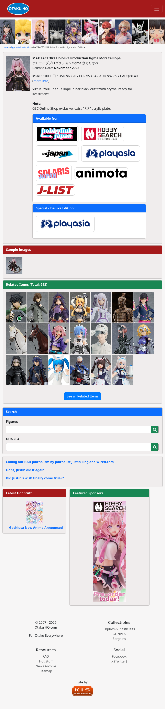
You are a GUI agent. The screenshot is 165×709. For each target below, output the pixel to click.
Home (5, 47)
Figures (12, 421)
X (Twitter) (119, 661)
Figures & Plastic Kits (21, 47)
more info (40, 81)
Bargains (119, 638)
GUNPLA (13, 439)
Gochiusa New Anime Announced (36, 527)
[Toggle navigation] (157, 9)
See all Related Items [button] (82, 396)
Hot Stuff (46, 661)
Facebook (119, 656)
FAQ (46, 656)
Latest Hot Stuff (19, 493)
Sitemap (46, 671)
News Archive (46, 666)
